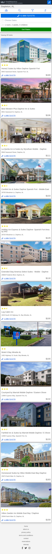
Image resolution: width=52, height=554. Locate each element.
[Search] (20, 10)
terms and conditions (26, 535)
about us (26, 529)
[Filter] (33, 10)
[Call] (49, 2)
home (26, 526)
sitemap (26, 544)
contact (26, 538)
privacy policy (25, 532)
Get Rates (26, 29)
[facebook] (22, 548)
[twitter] (26, 548)
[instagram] (29, 548)
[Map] (6, 10)
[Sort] (46, 10)
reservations (26, 541)
